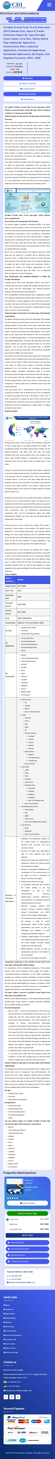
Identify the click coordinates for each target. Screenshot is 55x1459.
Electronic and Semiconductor (35, 18)
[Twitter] (11, 1397)
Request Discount (16, 1255)
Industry (18, 18)
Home (9, 18)
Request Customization (18, 1249)
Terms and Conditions (13, 1335)
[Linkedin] (18, 1397)
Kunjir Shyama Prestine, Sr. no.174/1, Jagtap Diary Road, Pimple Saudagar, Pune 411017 (25, 1376)
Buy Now (27, 1235)
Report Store (9, 1314)
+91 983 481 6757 (14, 1276)
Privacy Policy (10, 1331)
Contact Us (8, 1309)
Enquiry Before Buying (17, 1261)
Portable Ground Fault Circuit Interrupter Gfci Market (27, 21)
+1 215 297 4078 (14, 1279)
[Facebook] (6, 1397)
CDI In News (9, 1327)
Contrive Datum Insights (13, 1370)
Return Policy (10, 1348)
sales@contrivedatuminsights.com (21, 1282)
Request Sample (27, 1203)
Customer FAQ (10, 1339)
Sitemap (7, 1322)
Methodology (9, 1318)
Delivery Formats (11, 1352)
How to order (9, 1344)
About (7, 1305)
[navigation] (50, 4)
